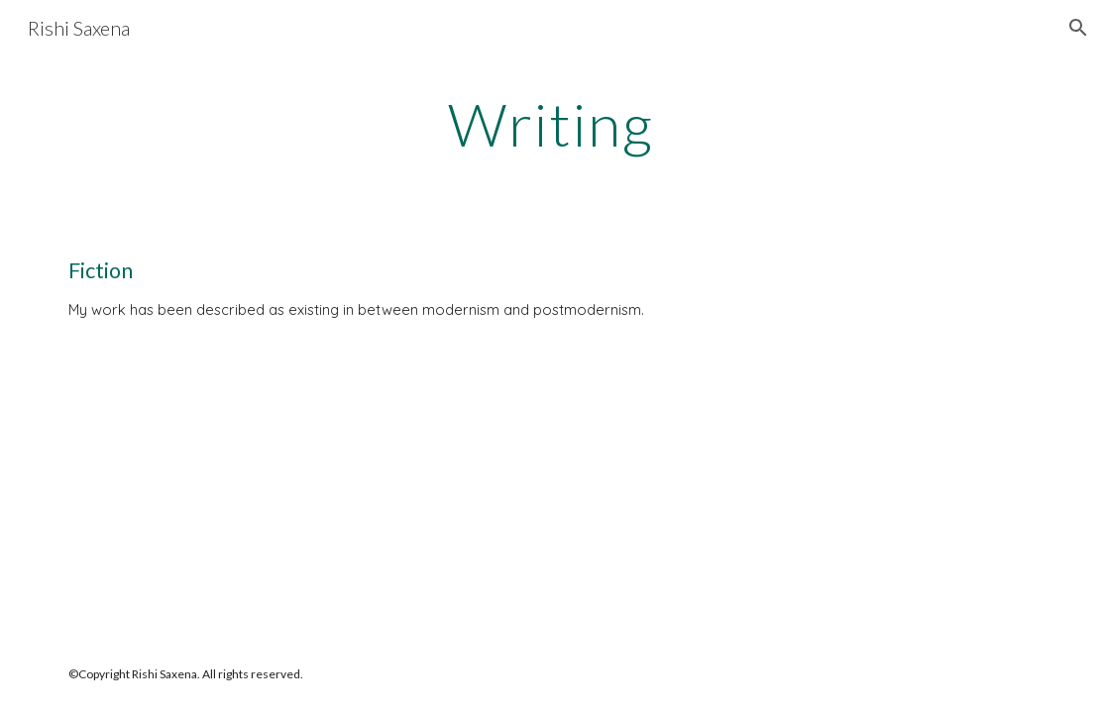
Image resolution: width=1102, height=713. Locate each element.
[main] (551, 123)
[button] (1078, 27)
